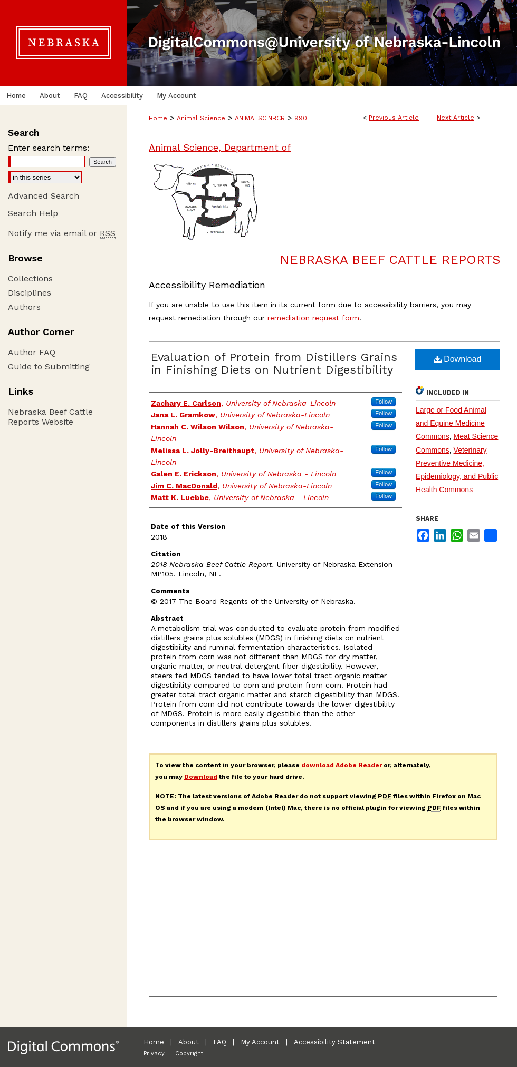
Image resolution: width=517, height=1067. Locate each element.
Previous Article (394, 117)
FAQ (219, 1042)
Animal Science (201, 118)
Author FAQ (31, 352)
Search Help (33, 213)
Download (458, 359)
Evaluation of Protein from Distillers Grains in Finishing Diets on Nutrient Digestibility (274, 363)
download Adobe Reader (341, 765)
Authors (24, 307)
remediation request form (313, 318)
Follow (383, 401)
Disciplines (29, 293)
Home (158, 118)
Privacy (154, 1053)
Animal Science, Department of (220, 147)
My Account (260, 1042)
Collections (30, 278)
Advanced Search (43, 196)
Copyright (189, 1053)
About (188, 1042)
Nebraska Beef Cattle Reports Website (50, 417)
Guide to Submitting (49, 366)
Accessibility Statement (334, 1042)
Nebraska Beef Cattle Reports (390, 259)
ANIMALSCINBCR (260, 118)
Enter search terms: (48, 148)
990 (300, 118)
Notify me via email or (62, 233)
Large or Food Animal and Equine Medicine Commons (451, 423)
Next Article (455, 117)
